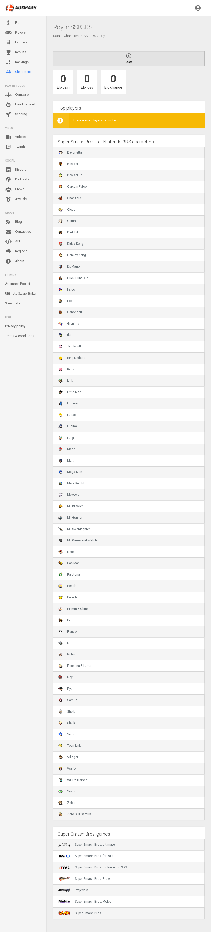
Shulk (66, 723)
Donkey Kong (72, 255)
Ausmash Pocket (17, 284)
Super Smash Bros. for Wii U (86, 856)
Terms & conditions (19, 336)
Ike (64, 335)
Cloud (67, 210)
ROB (66, 643)
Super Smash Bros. (80, 913)
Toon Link (69, 746)
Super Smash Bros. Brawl (84, 879)
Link (65, 381)
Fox (65, 301)
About (14, 261)
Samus (67, 700)
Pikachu (68, 597)
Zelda (67, 803)
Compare (17, 95)
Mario (66, 449)
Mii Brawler (70, 506)
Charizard (69, 198)
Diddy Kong (70, 244)
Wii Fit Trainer (72, 780)
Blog (13, 222)
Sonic (66, 734)
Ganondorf (70, 312)
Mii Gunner (70, 518)
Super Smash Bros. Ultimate (86, 845)
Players (15, 32)
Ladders (16, 42)
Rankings (17, 62)
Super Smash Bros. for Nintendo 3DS (92, 867)
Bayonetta (70, 152)
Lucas (67, 415)
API (12, 241)
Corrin (67, 221)
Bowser (68, 164)
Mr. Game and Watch (77, 540)
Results (15, 52)
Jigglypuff (69, 346)
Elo (12, 23)
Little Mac (69, 392)
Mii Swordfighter (74, 529)
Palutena (69, 574)
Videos (15, 137)
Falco (66, 289)
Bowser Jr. (70, 175)
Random (68, 632)
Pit (64, 620)
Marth (67, 461)
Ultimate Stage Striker (20, 293)
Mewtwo (68, 495)
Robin (66, 654)
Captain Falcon (73, 187)
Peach (67, 586)
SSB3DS (90, 36)
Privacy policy (15, 326)
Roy (65, 677)
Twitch (15, 147)
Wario (67, 769)
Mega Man (70, 472)
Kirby (66, 369)
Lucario (68, 403)
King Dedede (71, 358)
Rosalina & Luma (74, 666)
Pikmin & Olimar (74, 609)
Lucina (67, 426)
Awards (16, 199)
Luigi (66, 438)
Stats (128, 58)
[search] (119, 7)
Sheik (66, 711)
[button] (198, 8)
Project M (73, 890)
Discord (16, 169)
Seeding (16, 114)
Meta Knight (71, 483)
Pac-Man (69, 563)
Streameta (12, 303)
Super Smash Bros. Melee (84, 901)
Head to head (20, 104)
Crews (14, 189)
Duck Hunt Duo (73, 278)
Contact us (18, 232)
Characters (18, 72)
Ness (66, 552)
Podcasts (17, 179)
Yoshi (66, 791)
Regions (16, 251)
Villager (68, 757)
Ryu (65, 689)
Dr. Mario (69, 266)
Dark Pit (68, 232)
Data (56, 36)
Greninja (68, 324)
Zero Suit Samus (74, 814)
